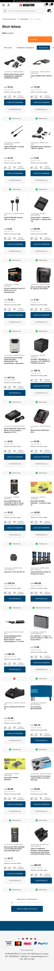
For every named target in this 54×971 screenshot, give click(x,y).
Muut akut (8, 47)
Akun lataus (43, 47)
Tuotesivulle (15, 109)
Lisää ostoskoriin (15, 102)
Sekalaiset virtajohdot (25, 47)
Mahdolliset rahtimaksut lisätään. (12, 92)
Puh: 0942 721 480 (27, 959)
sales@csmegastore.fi (39, 956)
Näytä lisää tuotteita (27, 909)
